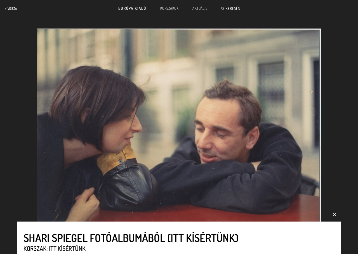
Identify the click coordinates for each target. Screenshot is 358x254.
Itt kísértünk (67, 248)
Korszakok (169, 8)
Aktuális (199, 8)
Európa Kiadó (132, 8)
